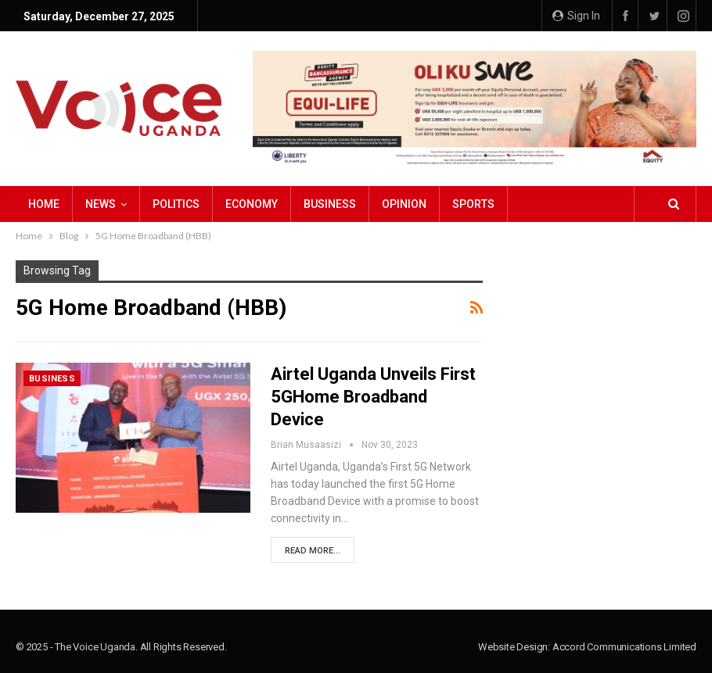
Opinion (404, 204)
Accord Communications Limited (624, 647)
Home (43, 204)
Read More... (312, 551)
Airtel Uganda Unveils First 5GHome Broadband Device (373, 396)
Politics (176, 204)
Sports (473, 204)
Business (330, 204)
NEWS (100, 204)
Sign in (576, 15)
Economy (251, 204)
